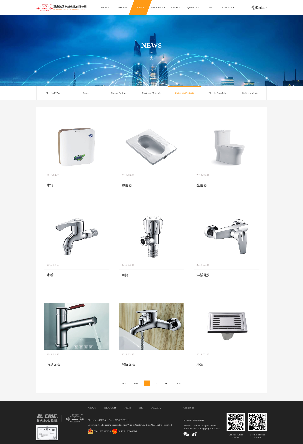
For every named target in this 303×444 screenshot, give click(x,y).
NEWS (140, 7)
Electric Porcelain (217, 93)
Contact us (189, 407)
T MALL (175, 7)
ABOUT (123, 7)
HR (211, 7)
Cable (85, 93)
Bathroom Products (184, 92)
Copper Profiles (118, 93)
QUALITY (193, 7)
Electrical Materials (151, 93)
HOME (105, 7)
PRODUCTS (158, 7)
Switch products (250, 93)
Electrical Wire (53, 93)
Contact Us (228, 7)
